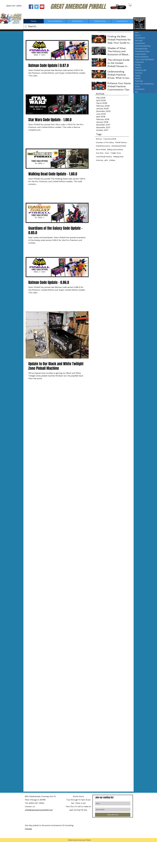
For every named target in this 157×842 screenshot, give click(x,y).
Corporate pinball (109, 139)
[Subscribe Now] (112, 815)
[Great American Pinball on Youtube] (42, 7)
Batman (99, 139)
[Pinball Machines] (77, 21)
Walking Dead (118, 157)
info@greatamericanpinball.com (39, 810)
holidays (112, 160)
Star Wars (100, 153)
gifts (106, 160)
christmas (99, 160)
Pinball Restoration (103, 146)
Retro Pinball (101, 149)
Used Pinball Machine (104, 157)
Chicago (28, 829)
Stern (107, 153)
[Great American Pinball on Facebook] (31, 7)
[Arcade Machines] (122, 21)
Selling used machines (115, 149)
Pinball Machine (121, 142)
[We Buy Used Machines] (55, 21)
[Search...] (78, 26)
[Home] (33, 21)
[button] (130, 4)
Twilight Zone (115, 153)
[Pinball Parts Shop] (99, 21)
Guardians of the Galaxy (105, 142)
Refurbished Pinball (119, 146)
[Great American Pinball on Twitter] (36, 7)
